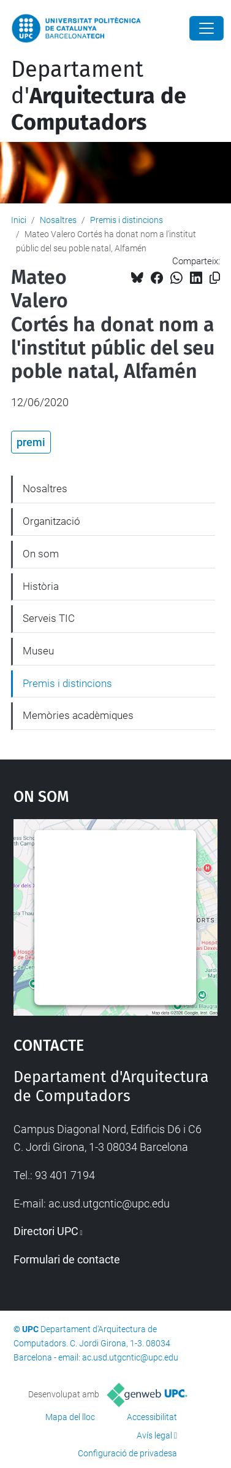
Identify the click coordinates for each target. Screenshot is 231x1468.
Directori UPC (45, 1231)
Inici (18, 220)
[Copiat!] (215, 278)
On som (41, 554)
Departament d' (98, 96)
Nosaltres (58, 220)
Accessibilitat (152, 1417)
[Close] (206, 28)
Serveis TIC (49, 618)
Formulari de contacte (66, 1259)
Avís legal (154, 1435)
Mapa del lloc (70, 1417)
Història (41, 586)
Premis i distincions (126, 220)
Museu (38, 651)
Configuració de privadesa (127, 1453)
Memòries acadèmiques (78, 715)
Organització (51, 521)
